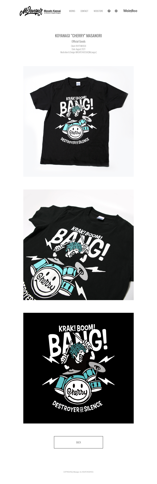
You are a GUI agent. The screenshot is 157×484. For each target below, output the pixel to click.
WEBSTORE (98, 11)
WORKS (72, 11)
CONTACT (84, 11)
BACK (78, 442)
